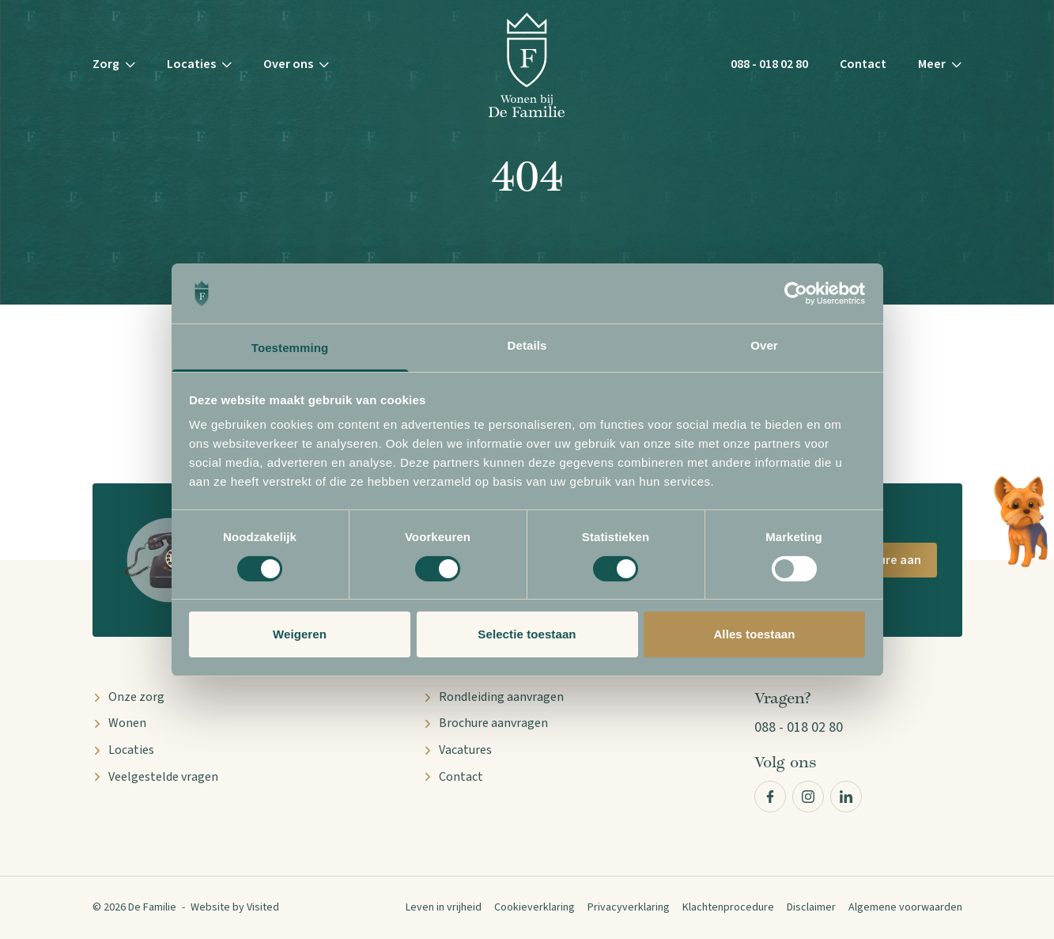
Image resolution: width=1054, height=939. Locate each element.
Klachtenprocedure (728, 907)
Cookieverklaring (534, 907)
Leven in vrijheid (444, 907)
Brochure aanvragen (485, 723)
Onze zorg (128, 697)
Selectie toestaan (527, 634)
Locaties (123, 750)
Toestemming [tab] (290, 347)
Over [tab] (764, 345)
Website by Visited (235, 907)
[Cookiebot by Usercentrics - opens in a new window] (796, 293)
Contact (863, 64)
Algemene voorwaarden (905, 907)
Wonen (119, 723)
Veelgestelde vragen (155, 777)
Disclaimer (811, 907)
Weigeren (300, 634)
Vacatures (457, 750)
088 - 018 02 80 (769, 64)
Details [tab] (527, 345)
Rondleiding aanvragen (493, 697)
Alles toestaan (754, 634)
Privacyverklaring (628, 907)
